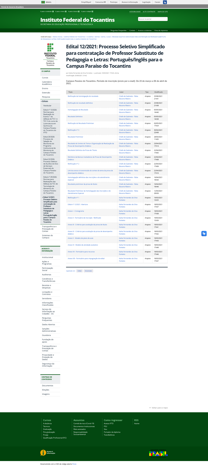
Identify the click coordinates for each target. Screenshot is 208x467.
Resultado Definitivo (75, 116)
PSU (105, 426)
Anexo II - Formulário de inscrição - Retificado (84, 218)
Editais (97, 37)
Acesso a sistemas (145, 30)
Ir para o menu (61, 11)
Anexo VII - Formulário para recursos (81, 252)
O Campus (90, 37)
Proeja (45, 435)
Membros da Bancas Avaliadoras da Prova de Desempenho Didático (90, 158)
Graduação (47, 429)
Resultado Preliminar (75, 137)
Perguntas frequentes (118, 30)
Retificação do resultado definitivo (80, 103)
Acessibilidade (134, 12)
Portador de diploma (112, 432)
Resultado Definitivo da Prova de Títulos (82, 150)
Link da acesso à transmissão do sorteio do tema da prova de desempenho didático (90, 171)
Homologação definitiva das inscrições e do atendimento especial (89, 178)
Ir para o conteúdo (47, 11)
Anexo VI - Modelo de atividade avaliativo (83, 245)
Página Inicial (57, 37)
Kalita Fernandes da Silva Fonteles (128, 199)
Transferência (109, 435)
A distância (47, 423)
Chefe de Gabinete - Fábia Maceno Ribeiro (128, 97)
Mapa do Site (163, 12)
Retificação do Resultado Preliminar (81, 123)
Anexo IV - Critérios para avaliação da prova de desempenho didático (90, 232)
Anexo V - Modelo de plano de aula (80, 238)
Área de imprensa (161, 30)
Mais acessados (79, 429)
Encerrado (88, 271)
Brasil (48, 2)
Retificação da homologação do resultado (83, 96)
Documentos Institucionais (84, 426)
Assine (136, 423)
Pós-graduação (49, 432)
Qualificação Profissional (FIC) (54, 438)
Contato (132, 30)
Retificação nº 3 (73, 130)
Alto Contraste (149, 12)
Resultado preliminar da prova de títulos (82, 184)
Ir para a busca (74, 11)
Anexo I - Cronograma (76, 211)
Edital (79, 271)
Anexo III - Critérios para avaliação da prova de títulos (87, 224)
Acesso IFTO (108, 423)
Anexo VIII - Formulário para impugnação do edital (86, 258)
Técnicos (46, 426)
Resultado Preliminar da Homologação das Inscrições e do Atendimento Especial (89, 192)
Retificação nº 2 (73, 164)
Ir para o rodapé (87, 11)
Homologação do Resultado (78, 110)
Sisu (105, 429)
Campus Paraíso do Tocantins (74, 37)
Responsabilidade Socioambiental (80, 433)
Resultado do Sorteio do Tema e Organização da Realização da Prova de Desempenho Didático (91, 144)
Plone (74, 464)
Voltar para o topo (160, 407)
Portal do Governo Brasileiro (12, 7)
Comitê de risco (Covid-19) (83, 423)
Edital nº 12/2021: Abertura (78, 204)
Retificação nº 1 (73, 198)
